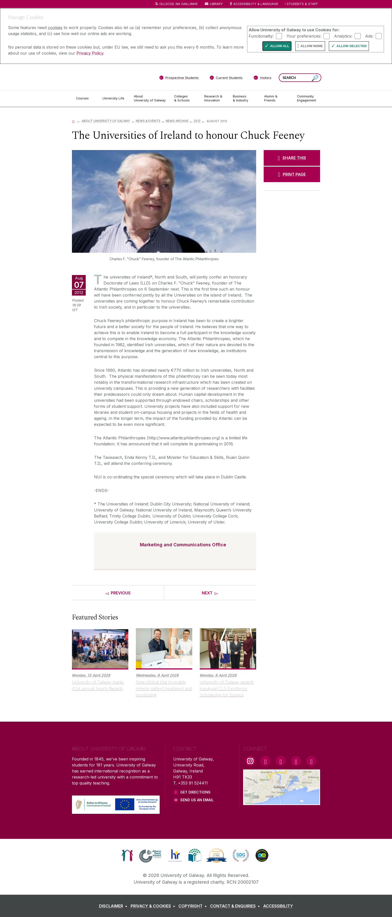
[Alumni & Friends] (276, 98)
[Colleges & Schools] (185, 98)
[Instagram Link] (250, 761)
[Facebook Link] (265, 761)
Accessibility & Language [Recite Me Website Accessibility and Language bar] (253, 4)
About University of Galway (106, 121)
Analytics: (343, 35)
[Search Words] (300, 77)
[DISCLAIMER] (114, 906)
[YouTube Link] (281, 761)
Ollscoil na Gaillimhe (178, 4)
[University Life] (114, 98)
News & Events (148, 121)
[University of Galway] (108, 76)
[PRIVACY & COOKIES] (154, 906)
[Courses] (85, 98)
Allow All (279, 46)
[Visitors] (262, 79)
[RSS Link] (311, 761)
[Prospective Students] (179, 79)
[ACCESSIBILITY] (278, 906)
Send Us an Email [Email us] (197, 800)
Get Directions (195, 792)
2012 (197, 121)
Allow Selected (352, 46)
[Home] (73, 121)
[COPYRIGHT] (193, 906)
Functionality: (261, 35)
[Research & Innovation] (214, 98)
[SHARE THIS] (292, 158)
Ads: (369, 35)
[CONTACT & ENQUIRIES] (236, 906)
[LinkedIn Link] (296, 761)
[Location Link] (281, 802)
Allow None (312, 46)
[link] (127, 855)
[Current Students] (226, 79)
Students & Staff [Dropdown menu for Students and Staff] (302, 4)
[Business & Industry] (244, 98)
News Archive (177, 121)
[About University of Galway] (150, 98)
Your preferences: (303, 35)
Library (216, 4)
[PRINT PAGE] (292, 174)
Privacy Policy (89, 53)
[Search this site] (315, 78)
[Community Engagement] (306, 98)
